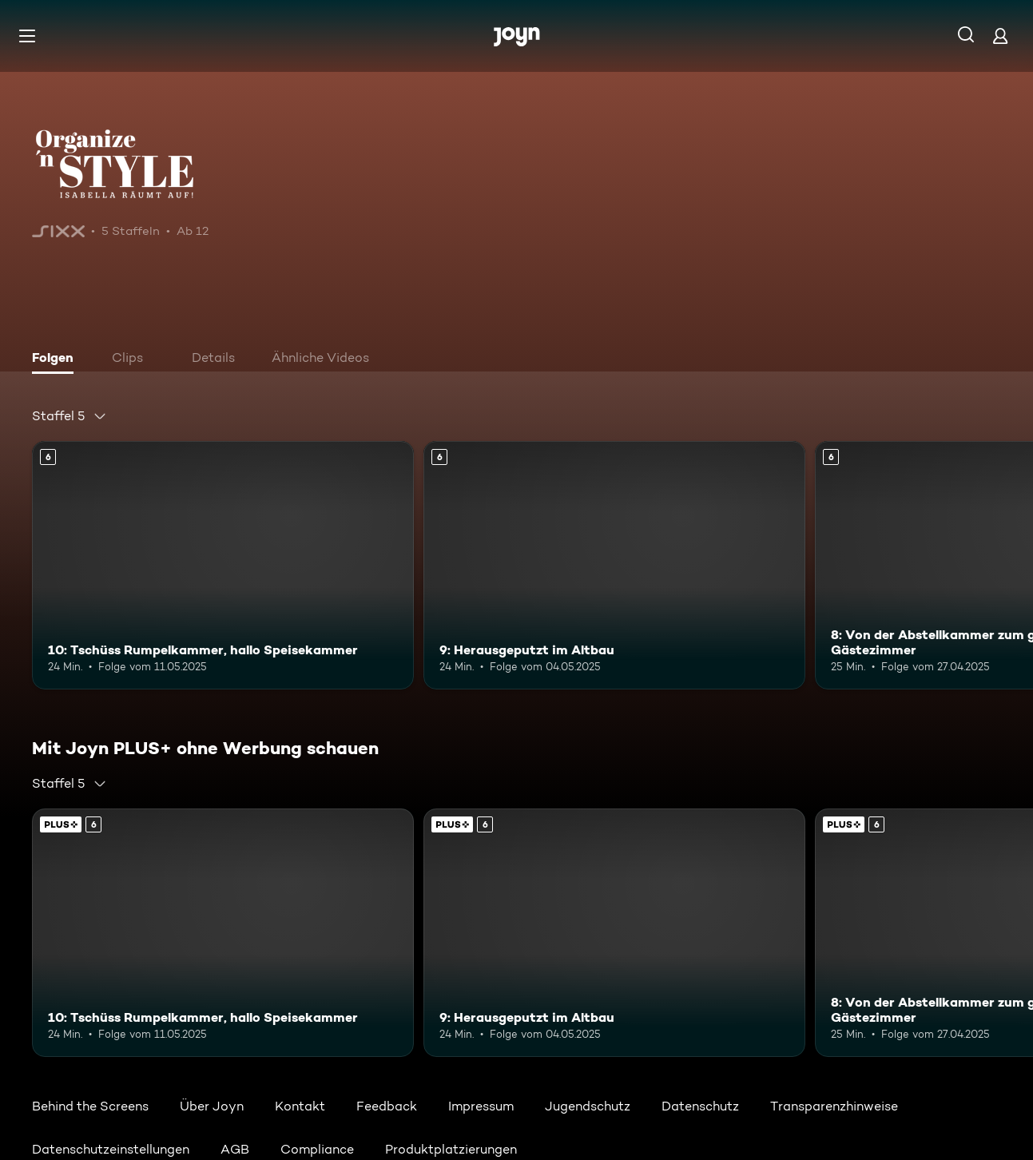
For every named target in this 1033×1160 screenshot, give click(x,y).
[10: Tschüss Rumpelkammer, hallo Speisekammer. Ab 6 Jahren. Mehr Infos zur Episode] (223, 565)
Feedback (386, 1106)
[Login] (1000, 36)
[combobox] (69, 416)
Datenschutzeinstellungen (110, 1149)
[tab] (57, 359)
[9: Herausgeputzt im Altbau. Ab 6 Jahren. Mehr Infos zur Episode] (614, 565)
